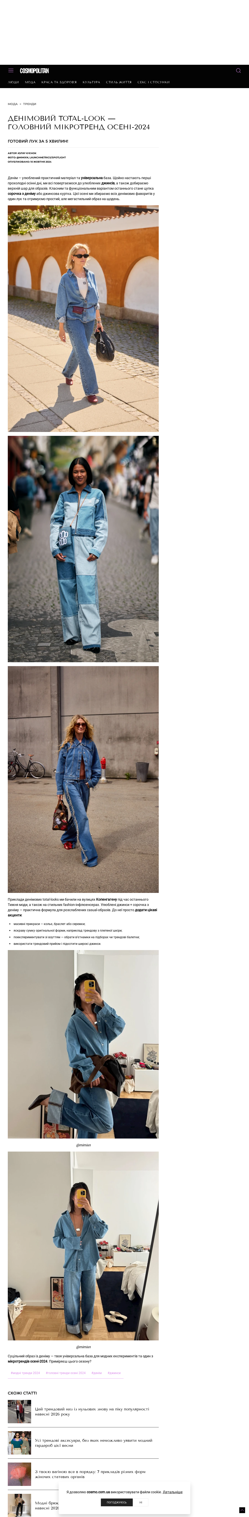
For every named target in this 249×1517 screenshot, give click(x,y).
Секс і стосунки (154, 82)
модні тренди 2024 (25, 1373)
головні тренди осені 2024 (66, 1373)
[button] (242, 1510)
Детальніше (173, 1492)
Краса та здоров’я (59, 82)
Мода (30, 82)
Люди (13, 82)
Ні (140, 1502)
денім (96, 1373)
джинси (114, 1373)
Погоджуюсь (117, 1502)
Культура (91, 82)
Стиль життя (119, 82)
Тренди (29, 104)
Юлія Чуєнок (27, 153)
